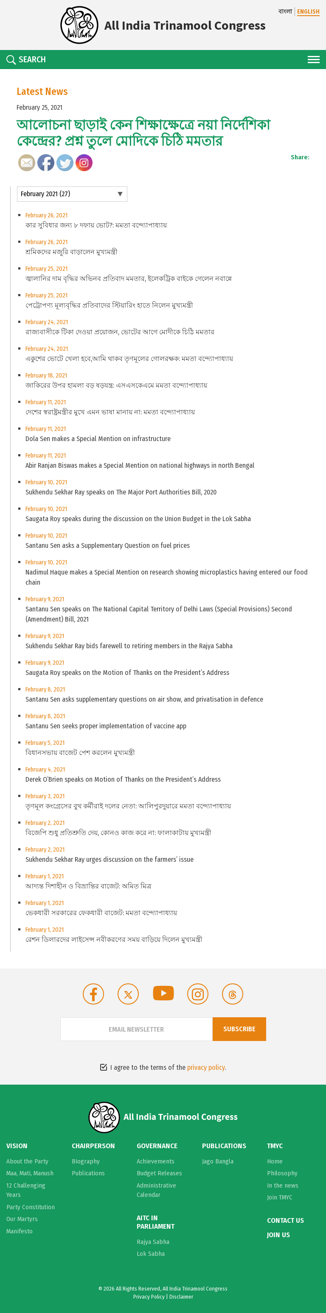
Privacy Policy (149, 1297)
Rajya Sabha (153, 1242)
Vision (17, 1146)
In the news (282, 1185)
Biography (86, 1161)
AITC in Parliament (155, 1222)
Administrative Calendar (156, 1190)
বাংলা (285, 11)
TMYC (275, 1146)
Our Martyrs (22, 1219)
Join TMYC (279, 1197)
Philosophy (282, 1173)
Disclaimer (181, 1297)
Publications (88, 1173)
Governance (157, 1146)
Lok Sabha (151, 1253)
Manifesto (19, 1231)
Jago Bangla (217, 1161)
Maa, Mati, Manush (29, 1173)
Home (275, 1161)
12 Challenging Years (25, 1190)
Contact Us (285, 1220)
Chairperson (93, 1146)
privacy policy (206, 1067)
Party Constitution (30, 1207)
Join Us (278, 1235)
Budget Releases (159, 1173)
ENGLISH (308, 11)
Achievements (155, 1161)
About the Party (27, 1161)
